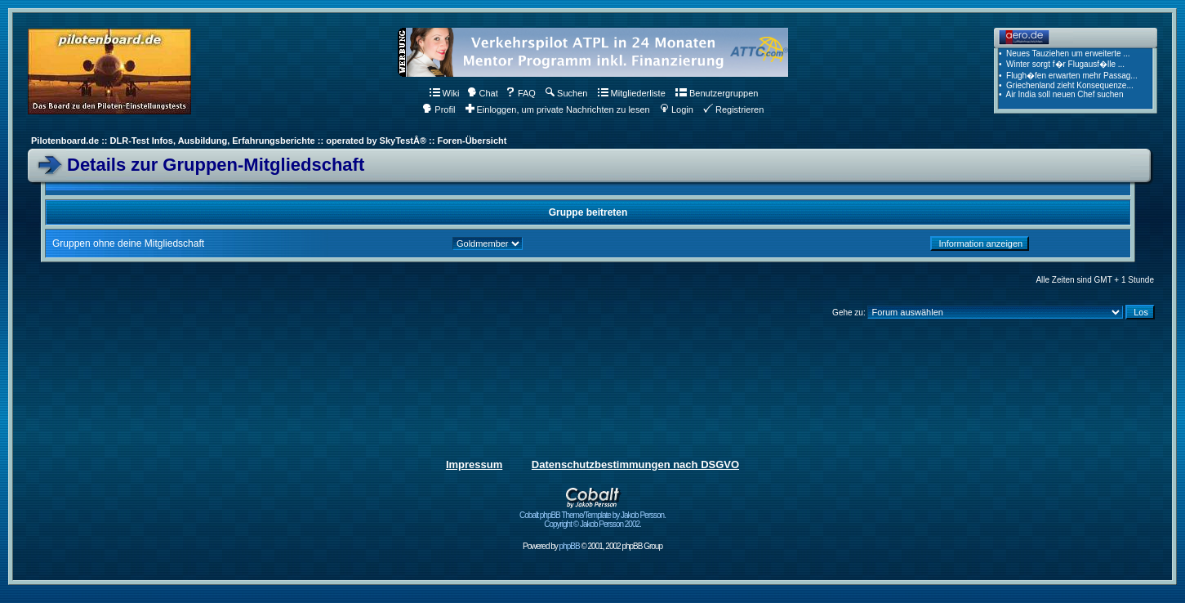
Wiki (445, 93)
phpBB (569, 546)
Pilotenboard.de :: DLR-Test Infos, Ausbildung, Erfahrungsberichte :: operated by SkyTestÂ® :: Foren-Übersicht (268, 140)
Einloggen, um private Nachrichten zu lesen (558, 109)
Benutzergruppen (716, 93)
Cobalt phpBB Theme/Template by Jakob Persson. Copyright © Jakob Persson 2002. (592, 516)
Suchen (566, 93)
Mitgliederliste (632, 93)
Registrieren (733, 109)
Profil (438, 109)
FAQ (521, 93)
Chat (482, 93)
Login (676, 109)
